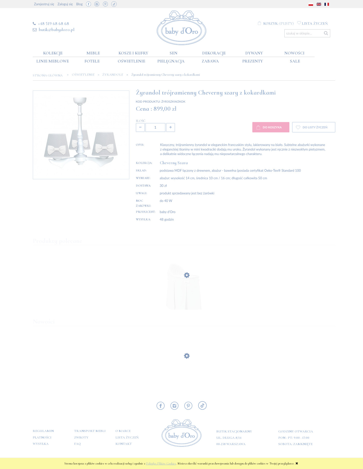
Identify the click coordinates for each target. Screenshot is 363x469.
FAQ (77, 444)
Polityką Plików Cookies (161, 463)
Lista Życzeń (127, 437)
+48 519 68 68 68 (53, 23)
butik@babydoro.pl (56, 29)
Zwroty (81, 437)
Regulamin (43, 431)
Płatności (42, 437)
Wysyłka (41, 444)
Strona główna (49, 75)
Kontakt (123, 444)
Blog (79, 4)
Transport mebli (90, 431)
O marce (123, 431)
